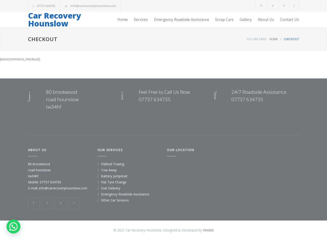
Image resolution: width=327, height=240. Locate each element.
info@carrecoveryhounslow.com (93, 6)
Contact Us (289, 19)
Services (141, 19)
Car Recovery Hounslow (54, 19)
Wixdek (208, 230)
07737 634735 (46, 6)
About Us (266, 19)
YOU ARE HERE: (256, 39)
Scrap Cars (224, 19)
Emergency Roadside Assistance (181, 19)
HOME (273, 39)
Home (122, 19)
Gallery (246, 19)
